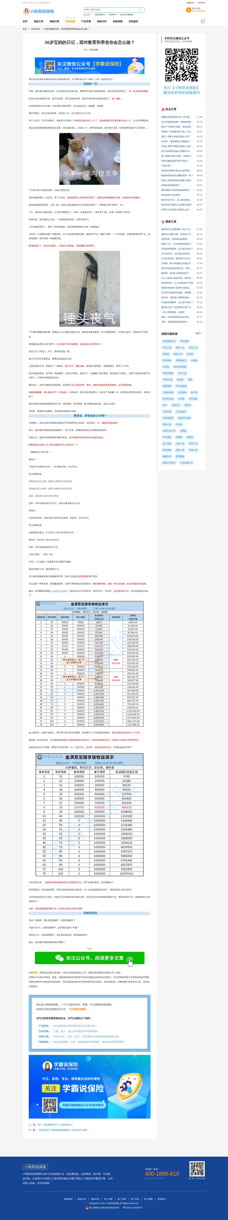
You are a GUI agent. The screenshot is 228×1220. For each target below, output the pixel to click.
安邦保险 (193, 399)
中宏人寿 (167, 347)
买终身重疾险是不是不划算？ (175, 161)
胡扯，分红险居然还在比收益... (176, 317)
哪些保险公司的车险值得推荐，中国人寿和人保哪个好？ (187, 190)
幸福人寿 (193, 450)
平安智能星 (168, 373)
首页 (25, 21)
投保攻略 (70, 21)
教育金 (188, 405)
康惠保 (190, 437)
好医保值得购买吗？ (170, 185)
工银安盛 (167, 411)
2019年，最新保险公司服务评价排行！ (179, 141)
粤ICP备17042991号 (132, 1207)
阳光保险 (167, 360)
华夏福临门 (181, 360)
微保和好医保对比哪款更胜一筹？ (177, 175)
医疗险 (194, 392)
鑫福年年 (167, 456)
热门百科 (135, 1199)
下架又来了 (166, 165)
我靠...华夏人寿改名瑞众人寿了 (176, 136)
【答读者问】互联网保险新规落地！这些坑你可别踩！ (63, 1130)
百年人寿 (193, 347)
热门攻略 (108, 1199)
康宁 (165, 405)
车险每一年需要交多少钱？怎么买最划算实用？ (183, 131)
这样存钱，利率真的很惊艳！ (175, 239)
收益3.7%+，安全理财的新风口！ (177, 244)
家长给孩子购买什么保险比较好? (176, 204)
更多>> (199, 333)
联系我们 (201, 3)
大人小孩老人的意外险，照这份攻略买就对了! (182, 278)
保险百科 (102, 21)
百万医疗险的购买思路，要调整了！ (178, 292)
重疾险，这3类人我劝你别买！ (175, 273)
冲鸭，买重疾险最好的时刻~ (174, 322)
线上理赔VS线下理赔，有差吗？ (176, 156)
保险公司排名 (169, 462)
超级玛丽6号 (100, 15)
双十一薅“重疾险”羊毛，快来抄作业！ (55, 1124)
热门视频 (148, 1199)
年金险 (166, 367)
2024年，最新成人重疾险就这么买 (177, 297)
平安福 (181, 399)
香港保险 (180, 456)
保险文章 (38, 21)
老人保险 (167, 443)
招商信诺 (167, 386)
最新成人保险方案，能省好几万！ (177, 234)
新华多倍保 (168, 399)
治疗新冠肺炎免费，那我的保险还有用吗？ (181, 122)
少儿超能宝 (181, 411)
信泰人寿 (180, 450)
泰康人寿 (167, 424)
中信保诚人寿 (186, 462)
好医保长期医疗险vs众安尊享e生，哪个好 (181, 170)
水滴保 (194, 360)
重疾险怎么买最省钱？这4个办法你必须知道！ (183, 229)
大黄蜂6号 (112, 15)
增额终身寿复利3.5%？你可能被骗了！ (179, 117)
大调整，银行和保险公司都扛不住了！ (179, 263)
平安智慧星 (168, 418)
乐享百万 (176, 405)
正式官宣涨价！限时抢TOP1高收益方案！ (181, 258)
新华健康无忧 (169, 341)
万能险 (183, 431)
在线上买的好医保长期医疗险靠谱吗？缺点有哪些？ (185, 180)
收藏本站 (190, 3)
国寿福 (166, 354)
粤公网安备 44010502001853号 (104, 1207)
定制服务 (133, 21)
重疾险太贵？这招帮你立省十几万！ (178, 307)
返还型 (190, 354)
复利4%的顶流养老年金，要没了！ (177, 268)
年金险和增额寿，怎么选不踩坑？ (177, 249)
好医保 (180, 379)
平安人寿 (182, 373)
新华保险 (167, 450)
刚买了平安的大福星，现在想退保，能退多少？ (183, 127)
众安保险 (182, 392)
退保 (190, 379)
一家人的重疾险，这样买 (173, 312)
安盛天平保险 (184, 418)
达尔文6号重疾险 (126, 15)
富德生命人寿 (169, 431)
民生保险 (184, 341)
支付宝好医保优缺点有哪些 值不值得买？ (180, 151)
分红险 (179, 424)
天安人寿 (180, 443)
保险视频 (118, 21)
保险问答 (54, 21)
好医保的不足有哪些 (170, 195)
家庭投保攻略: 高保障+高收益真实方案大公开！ (183, 287)
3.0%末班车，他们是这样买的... (176, 253)
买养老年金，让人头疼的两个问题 (177, 283)
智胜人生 (180, 347)
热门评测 (122, 1199)
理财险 (179, 437)
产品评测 (86, 21)
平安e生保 (167, 379)
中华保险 (167, 437)
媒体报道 (68, 1199)
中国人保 (193, 443)
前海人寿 (178, 354)
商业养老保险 (180, 367)
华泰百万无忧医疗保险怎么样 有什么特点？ (181, 209)
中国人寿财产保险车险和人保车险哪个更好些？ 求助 (186, 146)
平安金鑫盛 (181, 386)
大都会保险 (168, 392)
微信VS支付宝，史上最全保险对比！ (178, 200)
